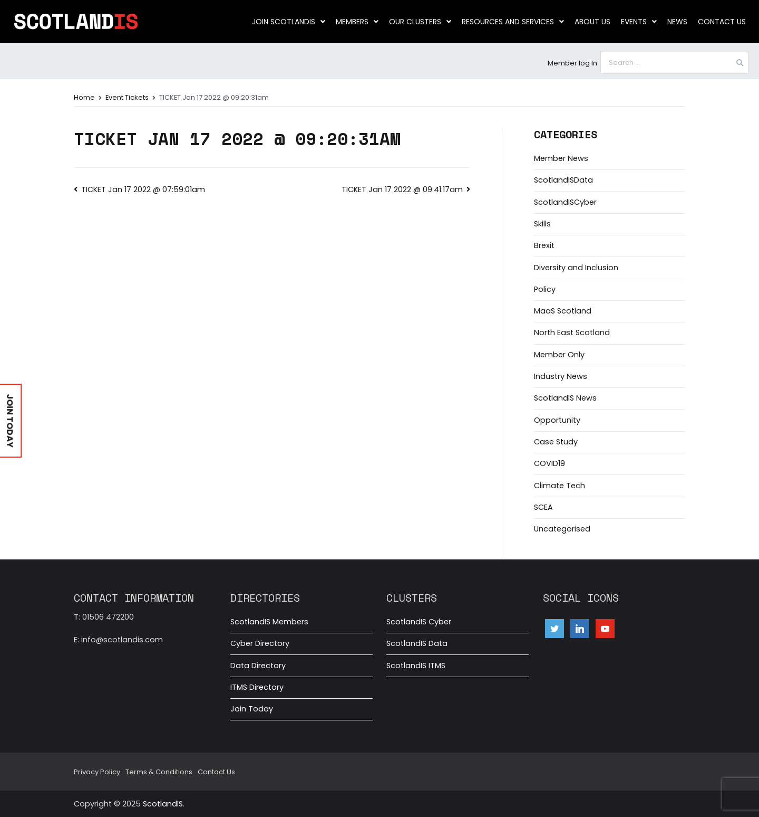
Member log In (572, 63)
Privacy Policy (97, 772)
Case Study (556, 441)
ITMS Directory (257, 687)
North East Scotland (572, 332)
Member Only (559, 354)
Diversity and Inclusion (576, 267)
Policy (545, 289)
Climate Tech (559, 485)
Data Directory (258, 665)
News (677, 21)
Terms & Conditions (158, 772)
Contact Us (722, 21)
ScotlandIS (163, 804)
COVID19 (549, 463)
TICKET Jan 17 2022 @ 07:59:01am (143, 189)
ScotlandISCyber (565, 202)
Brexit (544, 245)
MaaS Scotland (562, 311)
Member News (561, 158)
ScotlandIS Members (269, 621)
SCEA (543, 507)
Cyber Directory (259, 643)
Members (357, 21)
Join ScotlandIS (288, 21)
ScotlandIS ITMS (415, 665)
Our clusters (420, 21)
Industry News (560, 376)
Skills (542, 223)
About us (592, 21)
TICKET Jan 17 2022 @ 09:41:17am (402, 189)
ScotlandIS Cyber (418, 621)
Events (639, 21)
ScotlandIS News (565, 398)
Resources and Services (513, 21)
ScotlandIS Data (416, 643)
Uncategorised (562, 529)
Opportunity (557, 420)
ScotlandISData (563, 180)
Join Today (251, 709)
